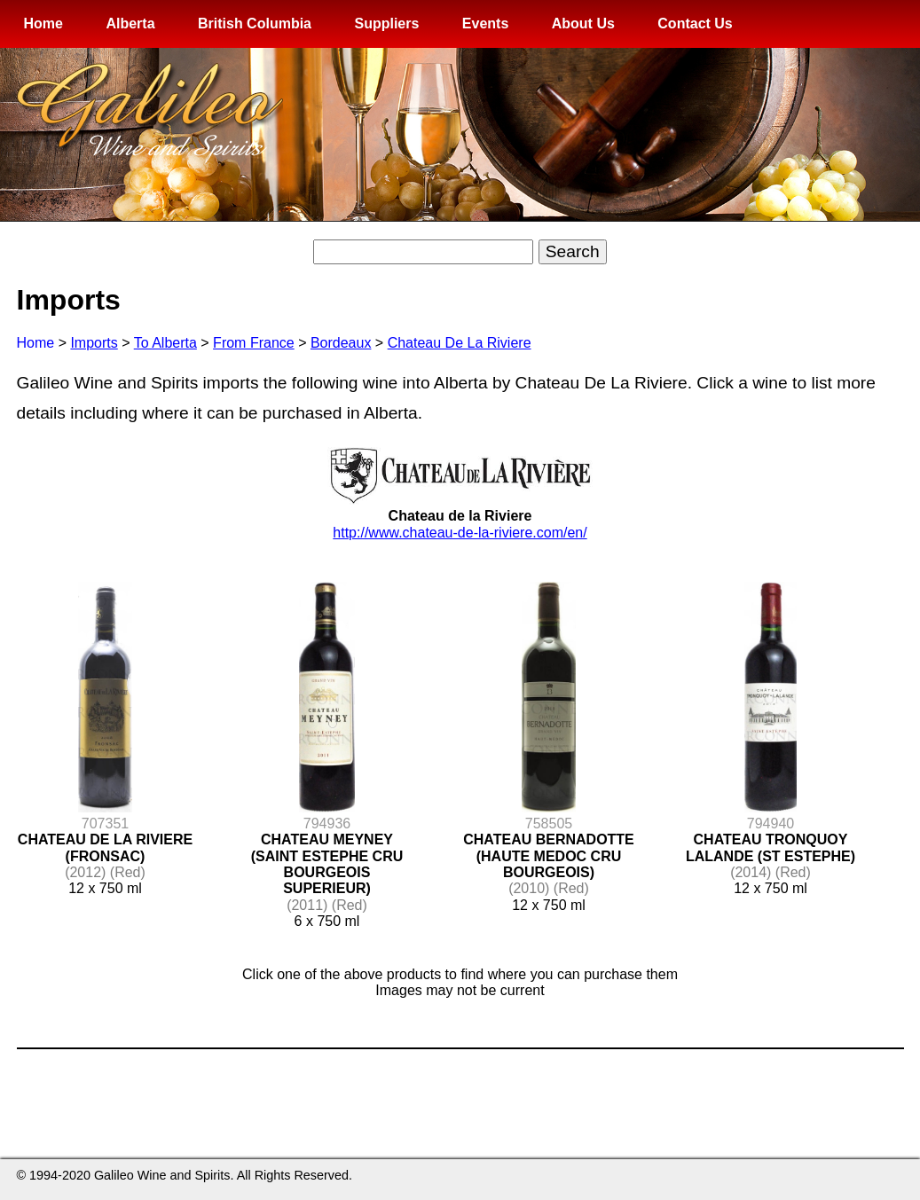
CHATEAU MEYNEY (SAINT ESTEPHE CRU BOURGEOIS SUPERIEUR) (327, 864)
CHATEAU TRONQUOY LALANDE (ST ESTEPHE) (770, 847)
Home (43, 23)
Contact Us (694, 23)
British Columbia (254, 23)
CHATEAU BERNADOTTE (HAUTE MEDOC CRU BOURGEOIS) (548, 856)
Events (485, 23)
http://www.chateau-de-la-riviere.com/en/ (459, 532)
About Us (583, 23)
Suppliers (386, 23)
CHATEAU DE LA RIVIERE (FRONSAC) (105, 847)
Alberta (130, 23)
